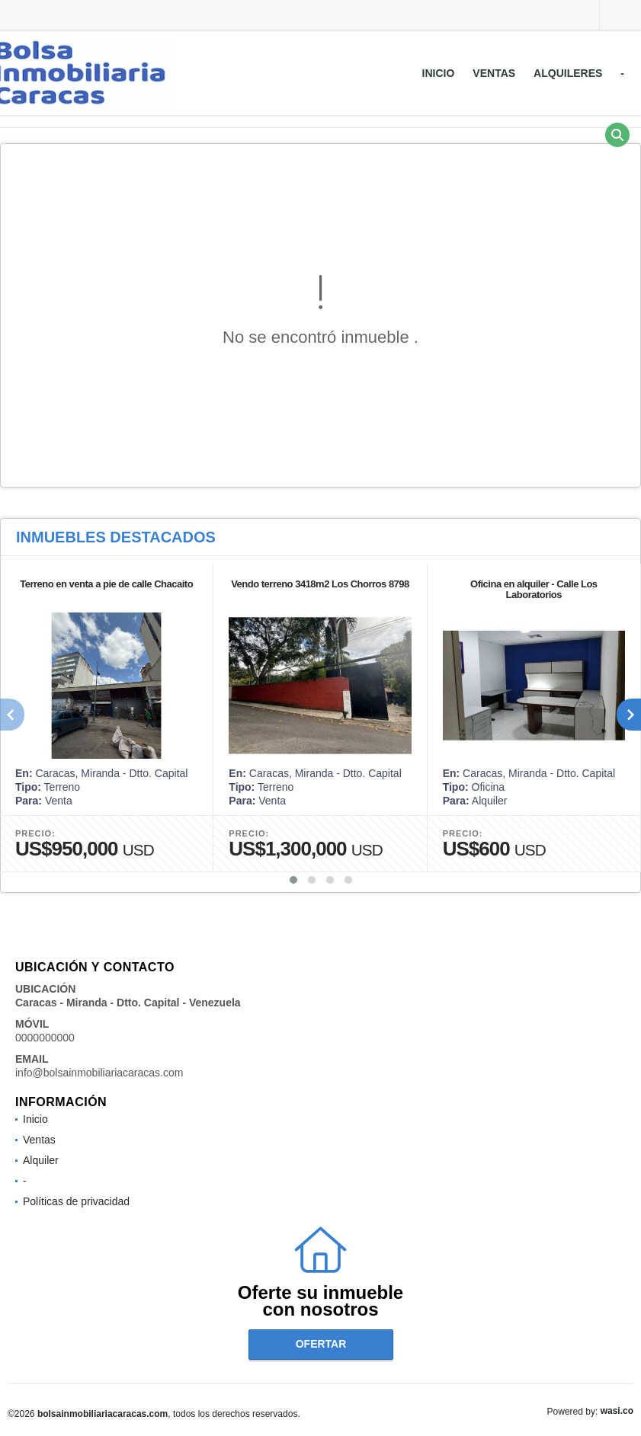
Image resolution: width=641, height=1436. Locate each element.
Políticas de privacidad (76, 1201)
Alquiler (41, 1160)
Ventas (494, 73)
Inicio (438, 73)
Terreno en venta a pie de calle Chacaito (106, 584)
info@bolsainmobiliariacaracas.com (99, 1073)
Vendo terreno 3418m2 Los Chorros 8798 (320, 584)
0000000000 (45, 1037)
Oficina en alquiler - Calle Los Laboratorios (534, 589)
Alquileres (568, 73)
